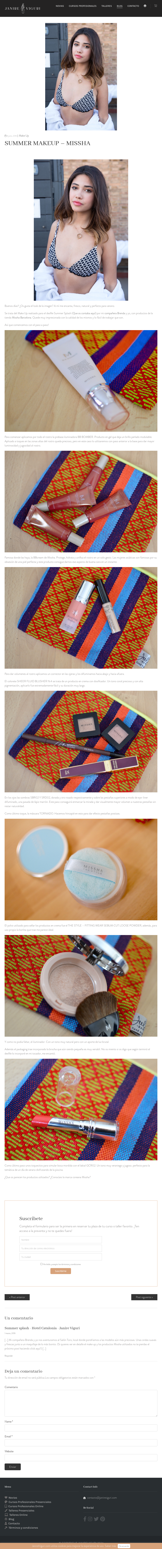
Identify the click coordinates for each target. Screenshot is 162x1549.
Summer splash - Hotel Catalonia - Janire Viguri (42, 1328)
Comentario (11, 1387)
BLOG (119, 5)
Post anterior (18, 1297)
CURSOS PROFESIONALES (83, 5)
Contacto (14, 1523)
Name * (9, 1422)
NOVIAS (60, 5)
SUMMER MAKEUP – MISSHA (47, 143)
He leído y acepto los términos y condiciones (62, 1264)
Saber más (110, 1546)
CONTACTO (133, 5)
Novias (13, 1497)
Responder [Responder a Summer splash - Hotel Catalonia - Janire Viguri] (9, 1355)
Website (9, 1451)
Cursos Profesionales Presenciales (30, 1502)
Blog (11, 1519)
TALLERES (106, 5)
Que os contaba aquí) (84, 313)
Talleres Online (18, 1515)
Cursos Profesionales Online (25, 1506)
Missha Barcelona (21, 318)
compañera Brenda (115, 313)
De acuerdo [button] (124, 1546)
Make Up (24, 136)
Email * (8, 1436)
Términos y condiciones (23, 1527)
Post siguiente (143, 1297)
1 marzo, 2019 (10, 1333)
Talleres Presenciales (21, 1510)
